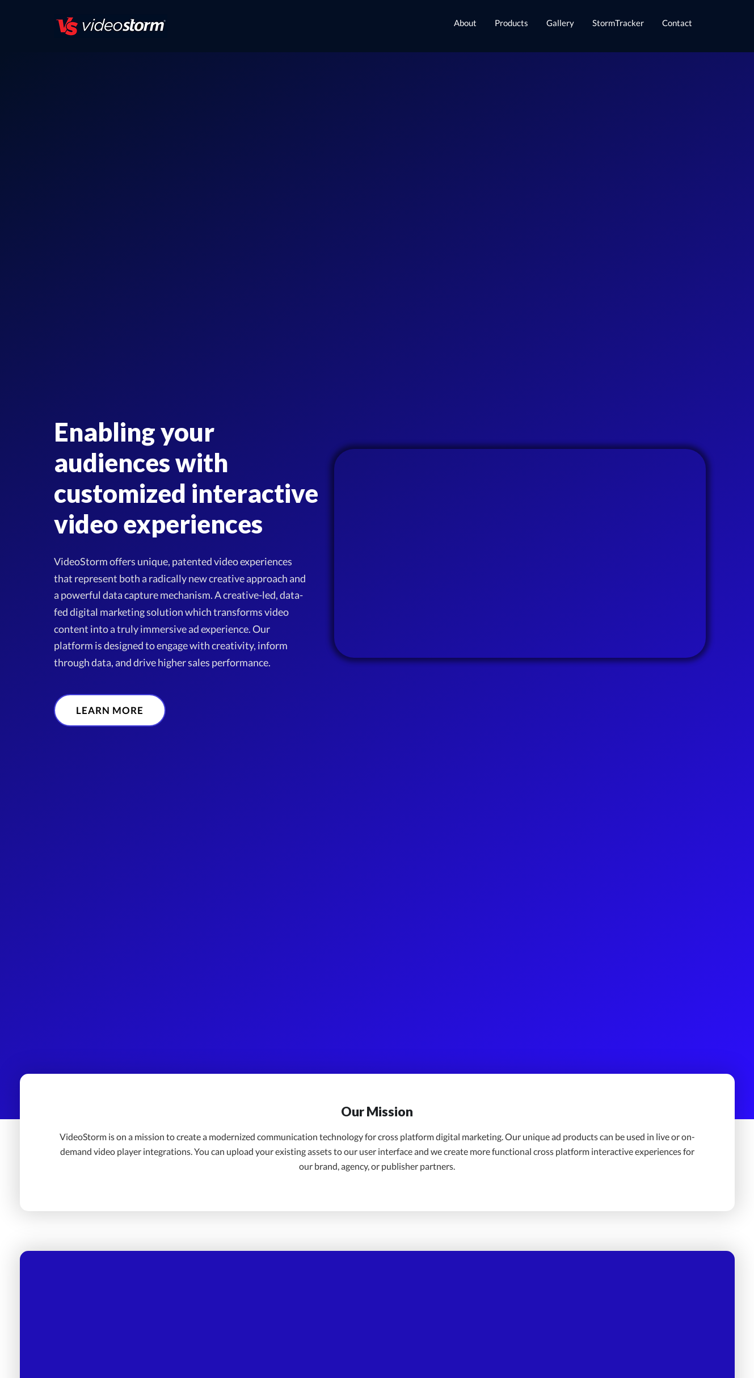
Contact (677, 23)
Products (511, 23)
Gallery (560, 23)
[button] (110, 710)
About (465, 23)
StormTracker (618, 23)
